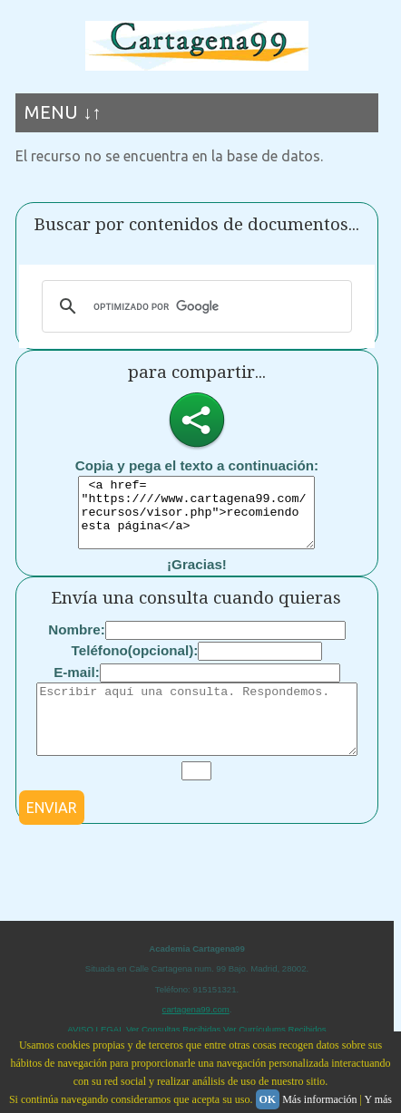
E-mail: (77, 685)
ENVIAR (51, 835)
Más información (319, 1099)
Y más (378, 1099)
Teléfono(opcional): (135, 664)
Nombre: (76, 643)
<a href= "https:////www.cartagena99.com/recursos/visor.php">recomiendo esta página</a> (196, 519)
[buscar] (194, 306)
